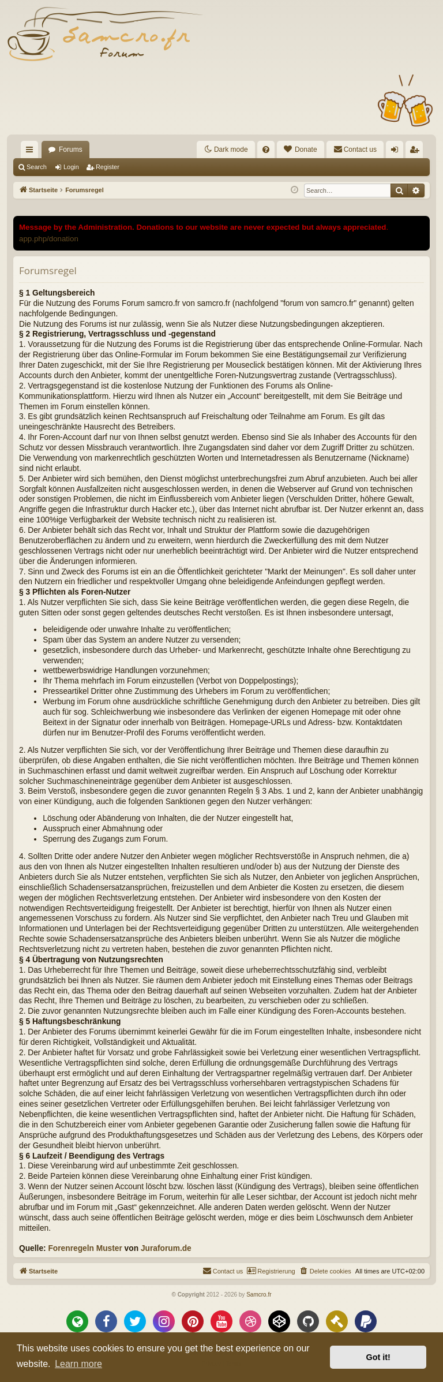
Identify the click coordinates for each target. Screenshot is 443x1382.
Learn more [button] (78, 1364)
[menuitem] (266, 149)
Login (71, 166)
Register (107, 166)
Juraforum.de (166, 1248)
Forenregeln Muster (85, 1248)
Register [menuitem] (417, 151)
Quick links (31, 151)
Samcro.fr (258, 1294)
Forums (70, 149)
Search (37, 166)
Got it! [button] (378, 1357)
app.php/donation (48, 238)
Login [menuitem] (397, 151)
